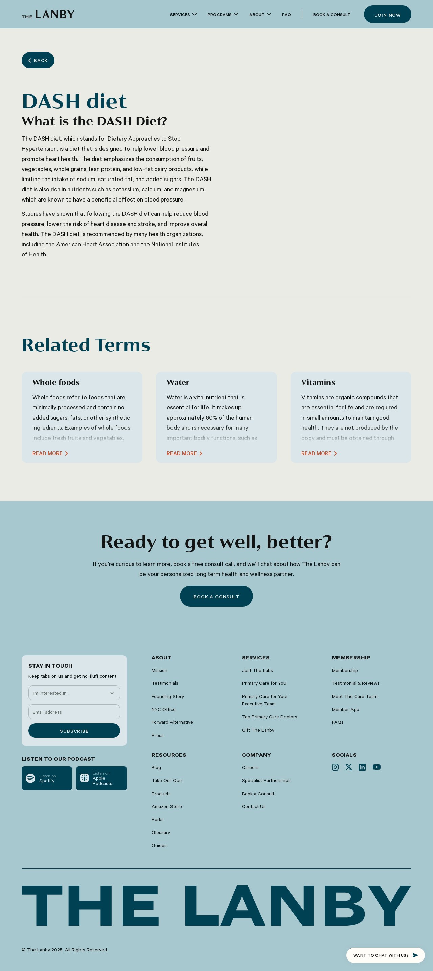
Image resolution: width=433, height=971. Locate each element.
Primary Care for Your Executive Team (265, 700)
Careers (250, 767)
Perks (158, 819)
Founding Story (168, 696)
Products (161, 793)
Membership (345, 670)
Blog (156, 767)
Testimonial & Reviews (356, 683)
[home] (48, 14)
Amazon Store (167, 806)
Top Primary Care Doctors (269, 717)
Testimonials (165, 683)
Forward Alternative (172, 722)
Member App (345, 709)
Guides (159, 845)
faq (286, 14)
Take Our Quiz (167, 780)
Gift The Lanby (258, 730)
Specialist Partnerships (266, 780)
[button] (183, 14)
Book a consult (216, 597)
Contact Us (254, 806)
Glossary (161, 832)
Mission (159, 670)
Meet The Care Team (355, 696)
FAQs (338, 722)
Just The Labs (257, 670)
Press (158, 735)
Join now (388, 15)
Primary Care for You (264, 683)
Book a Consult (331, 14)
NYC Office (164, 709)
